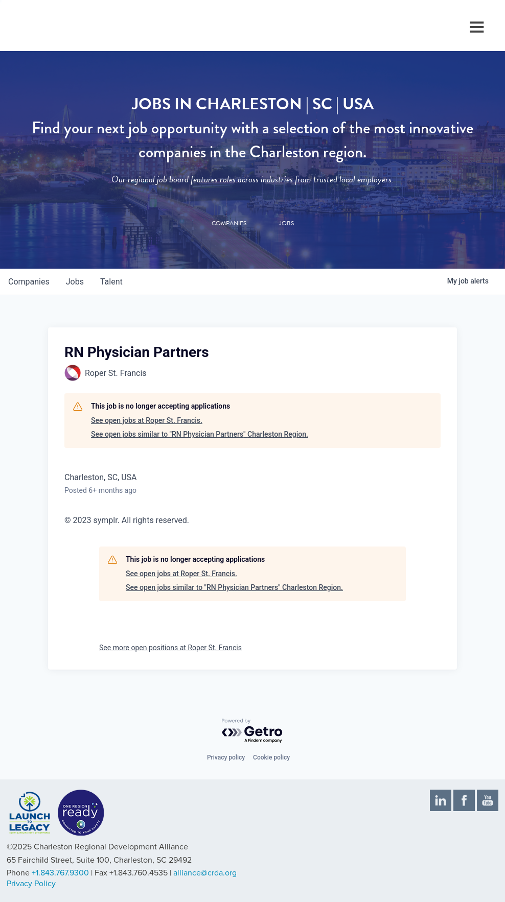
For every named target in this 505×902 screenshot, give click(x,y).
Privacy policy (226, 757)
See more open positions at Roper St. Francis (170, 648)
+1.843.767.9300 (60, 873)
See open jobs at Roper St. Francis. (146, 420)
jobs (75, 282)
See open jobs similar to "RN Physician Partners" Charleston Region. (199, 434)
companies (29, 282)
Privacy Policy (31, 884)
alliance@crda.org (205, 873)
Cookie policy (271, 757)
